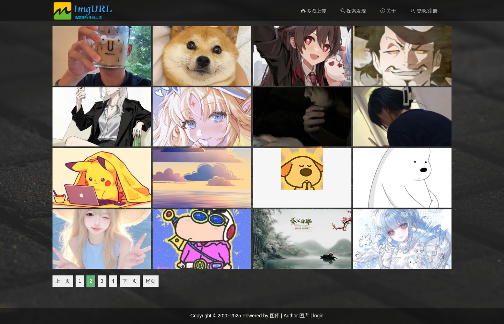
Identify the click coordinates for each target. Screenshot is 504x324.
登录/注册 (424, 11)
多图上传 (314, 11)
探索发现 (353, 11)
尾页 (150, 281)
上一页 (62, 281)
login (318, 315)
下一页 (129, 281)
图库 (275, 315)
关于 (388, 11)
